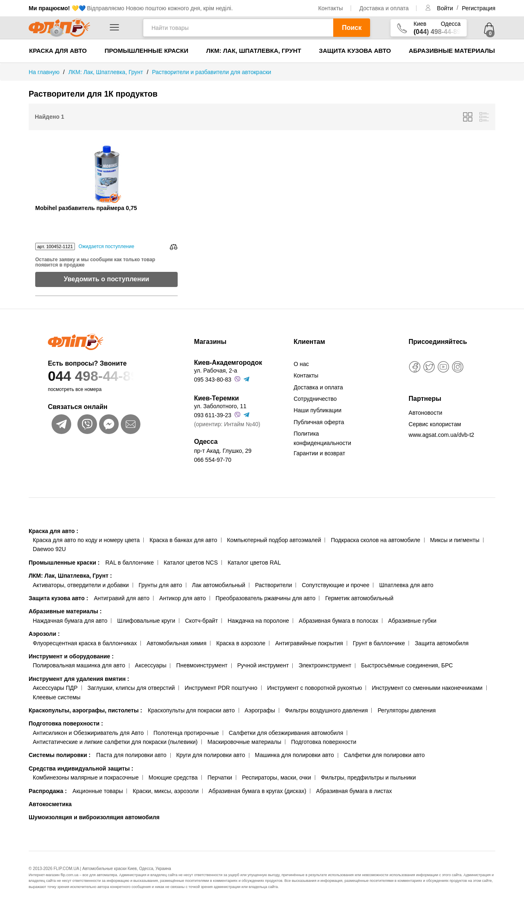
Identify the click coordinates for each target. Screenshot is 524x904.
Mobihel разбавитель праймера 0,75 (86, 208)
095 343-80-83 (212, 379)
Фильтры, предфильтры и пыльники (368, 777)
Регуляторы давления (406, 710)
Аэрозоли (44, 634)
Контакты (330, 8)
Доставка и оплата (384, 8)
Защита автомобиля (441, 643)
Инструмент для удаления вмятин (79, 679)
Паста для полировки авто (131, 755)
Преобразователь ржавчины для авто (266, 598)
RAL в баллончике (129, 562)
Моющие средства (173, 777)
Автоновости (425, 412)
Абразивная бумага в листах (354, 791)
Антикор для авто (182, 598)
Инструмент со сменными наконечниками (427, 688)
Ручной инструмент (263, 665)
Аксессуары (151, 665)
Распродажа (48, 791)
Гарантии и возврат (319, 453)
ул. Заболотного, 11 (220, 406)
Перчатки (220, 777)
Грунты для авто (160, 585)
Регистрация (478, 8)
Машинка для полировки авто (294, 755)
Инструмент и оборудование (71, 656)
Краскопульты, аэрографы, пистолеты (85, 710)
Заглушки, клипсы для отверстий (131, 688)
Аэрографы (259, 710)
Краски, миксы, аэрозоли (166, 791)
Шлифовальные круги (146, 620)
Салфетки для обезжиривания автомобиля (286, 733)
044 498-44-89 (105, 376)
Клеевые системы (57, 697)
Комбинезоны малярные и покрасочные (86, 777)
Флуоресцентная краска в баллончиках (85, 643)
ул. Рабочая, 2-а (215, 370)
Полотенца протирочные (186, 733)
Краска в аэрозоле (240, 643)
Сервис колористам (435, 424)
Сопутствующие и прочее (335, 585)
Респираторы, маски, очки (276, 777)
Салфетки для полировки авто (384, 755)
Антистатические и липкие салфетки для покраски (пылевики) (115, 742)
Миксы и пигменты (454, 540)
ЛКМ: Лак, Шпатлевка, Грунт (253, 50)
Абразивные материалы (452, 50)
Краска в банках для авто (183, 540)
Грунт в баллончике (379, 643)
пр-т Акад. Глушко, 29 (222, 450)
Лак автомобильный (218, 585)
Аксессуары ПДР (55, 688)
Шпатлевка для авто (406, 585)
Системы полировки (59, 755)
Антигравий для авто (121, 598)
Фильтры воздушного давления (326, 710)
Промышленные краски (146, 50)
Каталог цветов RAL (254, 562)
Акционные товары (97, 791)
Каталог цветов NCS (191, 562)
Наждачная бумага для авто (70, 620)
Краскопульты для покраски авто (191, 710)
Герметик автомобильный (359, 598)
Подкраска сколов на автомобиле (375, 540)
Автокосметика (50, 804)
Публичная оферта (319, 422)
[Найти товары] (238, 27)
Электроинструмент (324, 665)
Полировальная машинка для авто (79, 665)
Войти (445, 8)
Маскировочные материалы (244, 742)
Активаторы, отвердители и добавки (81, 585)
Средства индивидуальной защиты (81, 768)
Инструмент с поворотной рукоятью (314, 688)
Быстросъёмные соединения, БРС (407, 665)
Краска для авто (58, 50)
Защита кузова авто (355, 50)
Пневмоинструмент (201, 665)
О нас (301, 364)
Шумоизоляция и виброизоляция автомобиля (94, 817)
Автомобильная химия (176, 643)
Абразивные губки (412, 620)
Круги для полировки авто (210, 755)
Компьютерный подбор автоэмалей (274, 540)
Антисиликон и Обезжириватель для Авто (88, 733)
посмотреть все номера (75, 389)
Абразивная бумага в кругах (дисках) (257, 791)
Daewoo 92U (49, 549)
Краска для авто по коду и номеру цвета (86, 540)
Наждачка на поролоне (258, 620)
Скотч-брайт (201, 620)
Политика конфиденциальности (322, 438)
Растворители (273, 585)
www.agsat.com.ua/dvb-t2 (441, 435)
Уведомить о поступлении (106, 279)
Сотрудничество (315, 399)
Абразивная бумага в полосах (338, 620)
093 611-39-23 (212, 415)
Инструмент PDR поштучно (221, 688)
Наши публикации (317, 410)
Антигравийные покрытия (309, 643)
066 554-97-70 (212, 460)
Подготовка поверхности (66, 723)
